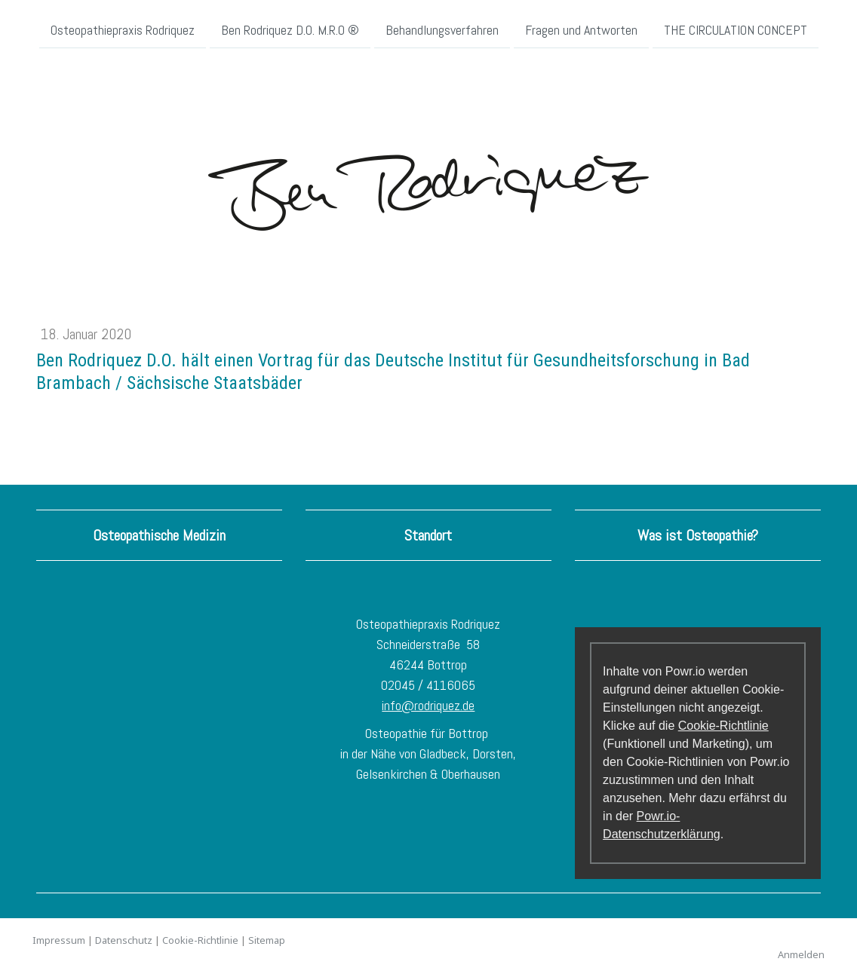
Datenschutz (123, 940)
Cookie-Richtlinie (723, 725)
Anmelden (801, 954)
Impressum (58, 940)
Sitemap (266, 940)
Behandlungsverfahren (442, 29)
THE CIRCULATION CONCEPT (735, 29)
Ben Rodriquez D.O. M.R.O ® (290, 29)
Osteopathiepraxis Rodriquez (123, 29)
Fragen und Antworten (581, 29)
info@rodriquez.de (428, 705)
